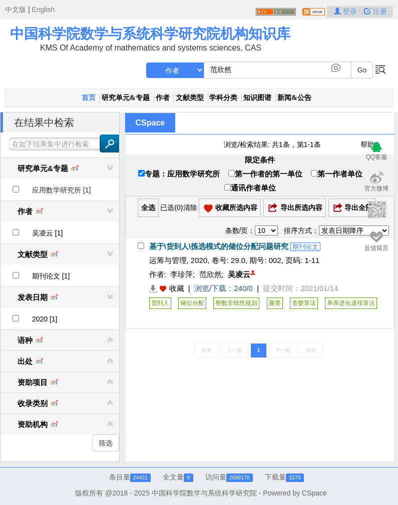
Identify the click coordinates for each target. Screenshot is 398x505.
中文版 (15, 10)
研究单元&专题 (126, 98)
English (43, 10)
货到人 (160, 303)
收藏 (176, 288)
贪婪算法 (304, 303)
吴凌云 (239, 274)
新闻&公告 (294, 98)
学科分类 (223, 98)
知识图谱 (257, 98)
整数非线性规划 (236, 303)
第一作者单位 (336, 174)
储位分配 (192, 303)
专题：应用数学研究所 (179, 174)
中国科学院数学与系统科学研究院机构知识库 (150, 34)
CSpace (150, 122)
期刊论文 (305, 246)
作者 (163, 98)
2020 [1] (45, 319)
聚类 (275, 303)
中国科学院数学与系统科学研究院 (204, 493)
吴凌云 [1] (47, 233)
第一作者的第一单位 (265, 174)
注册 (375, 12)
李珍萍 (181, 274)
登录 (346, 12)
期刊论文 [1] (51, 276)
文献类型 (190, 98)
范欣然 (210, 274)
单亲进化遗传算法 (351, 303)
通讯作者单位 (250, 188)
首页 (89, 98)
